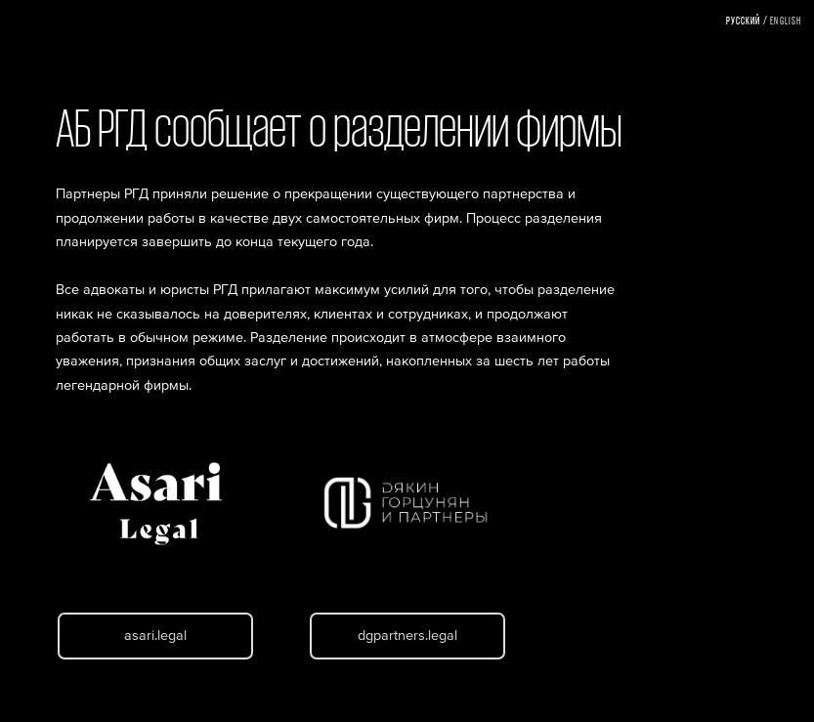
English (785, 20)
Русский (743, 20)
